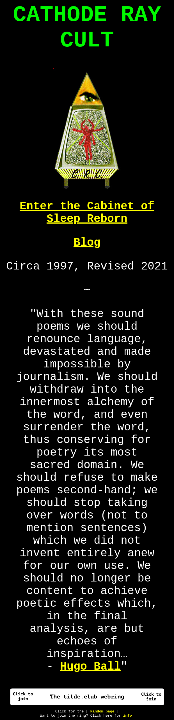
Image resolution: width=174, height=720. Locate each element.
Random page (102, 711)
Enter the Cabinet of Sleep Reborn (87, 212)
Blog (87, 242)
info (127, 716)
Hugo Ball (90, 666)
